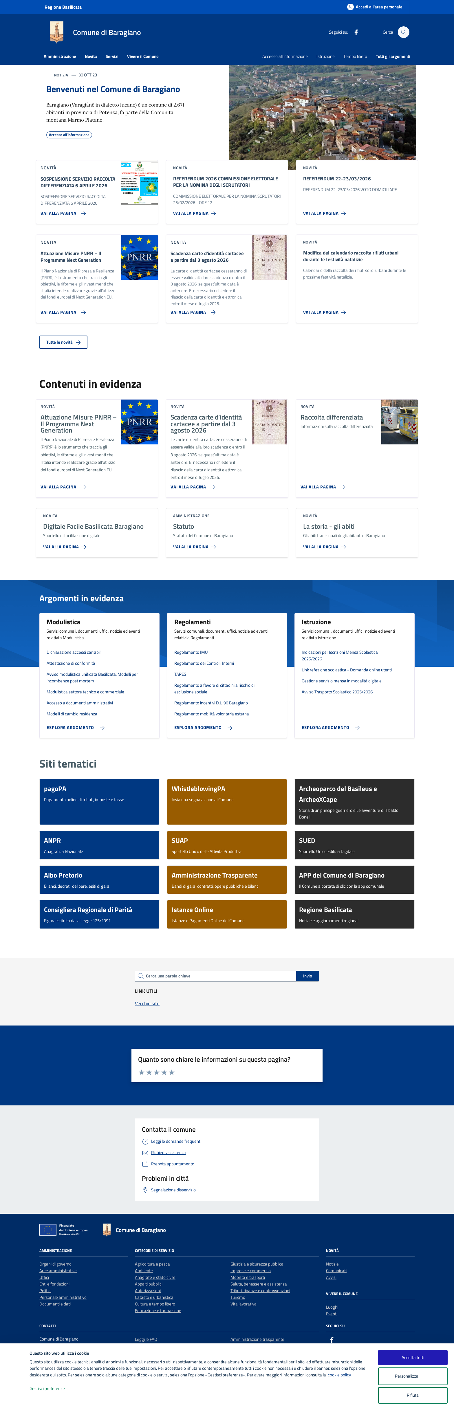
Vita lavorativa (243, 1304)
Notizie (332, 1264)
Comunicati (336, 1270)
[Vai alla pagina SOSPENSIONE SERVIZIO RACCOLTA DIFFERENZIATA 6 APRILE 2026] (62, 211)
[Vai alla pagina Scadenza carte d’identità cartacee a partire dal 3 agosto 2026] (192, 310)
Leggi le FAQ (146, 1339)
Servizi (112, 56)
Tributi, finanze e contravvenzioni (260, 1290)
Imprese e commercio (250, 1270)
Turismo (237, 1297)
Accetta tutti (413, 1357)
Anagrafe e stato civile (155, 1277)
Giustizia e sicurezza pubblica (256, 1264)
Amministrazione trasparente (257, 1339)
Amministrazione (60, 56)
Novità (91, 56)
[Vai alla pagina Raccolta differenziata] (322, 484)
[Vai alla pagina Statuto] (195, 544)
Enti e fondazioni (54, 1284)
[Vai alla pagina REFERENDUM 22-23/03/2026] (325, 211)
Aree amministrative (58, 1270)
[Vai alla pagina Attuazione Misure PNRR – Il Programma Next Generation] (62, 310)
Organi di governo (55, 1264)
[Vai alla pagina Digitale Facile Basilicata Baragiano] (65, 544)
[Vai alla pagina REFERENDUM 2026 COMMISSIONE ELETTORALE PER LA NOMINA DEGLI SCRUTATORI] (195, 211)
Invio (307, 976)
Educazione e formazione (158, 1310)
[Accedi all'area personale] (374, 7)
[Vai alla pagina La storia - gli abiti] (325, 544)
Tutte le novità (63, 342)
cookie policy (339, 1374)
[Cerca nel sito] (403, 32)
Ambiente (144, 1270)
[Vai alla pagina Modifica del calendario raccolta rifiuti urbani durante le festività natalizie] (325, 310)
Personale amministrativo (63, 1297)
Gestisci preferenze (53, 1389)
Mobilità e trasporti (247, 1277)
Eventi (331, 1313)
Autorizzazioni (148, 1290)
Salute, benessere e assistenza (258, 1284)
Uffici (44, 1277)
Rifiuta (413, 1395)
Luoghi (332, 1307)
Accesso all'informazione (285, 56)
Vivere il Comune (143, 56)
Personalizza (413, 1376)
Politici (45, 1290)
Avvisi (331, 1277)
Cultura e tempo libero (155, 1304)
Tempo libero (355, 56)
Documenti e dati (55, 1304)
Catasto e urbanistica (154, 1297)
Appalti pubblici (148, 1284)
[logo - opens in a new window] (15, 1400)
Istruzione (325, 56)
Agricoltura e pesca (152, 1264)
